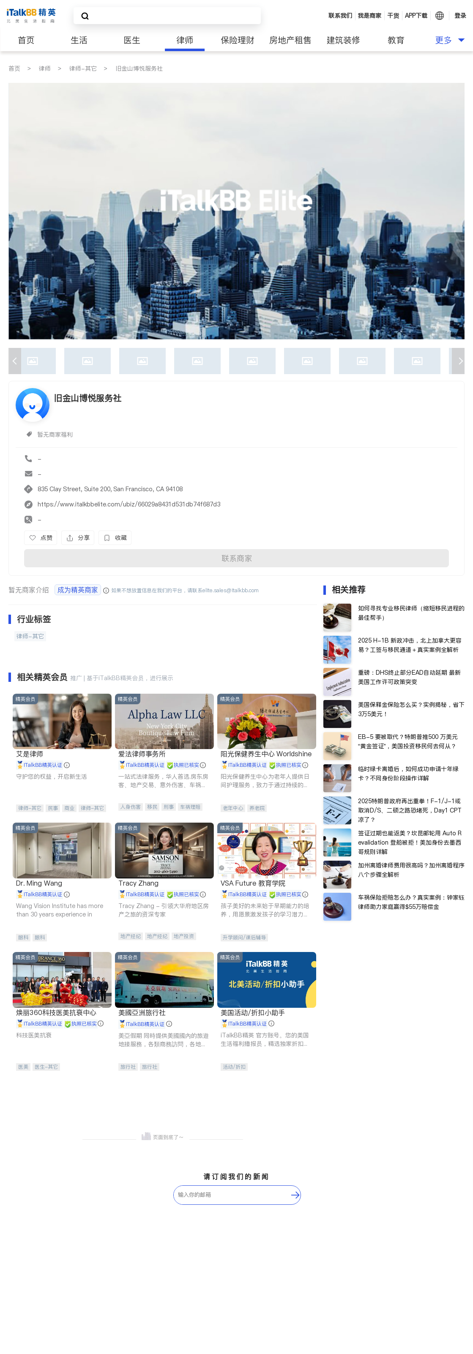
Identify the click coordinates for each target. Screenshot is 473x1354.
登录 (460, 15)
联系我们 (340, 15)
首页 (26, 40)
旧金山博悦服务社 (139, 68)
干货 (393, 15)
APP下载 (416, 15)
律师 (184, 40)
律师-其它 (83, 68)
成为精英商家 (77, 589)
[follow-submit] (295, 1195)
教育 (396, 40)
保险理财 (237, 40)
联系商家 (236, 558)
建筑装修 (343, 40)
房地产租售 (290, 40)
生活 (79, 40)
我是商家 (369, 15)
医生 (131, 40)
